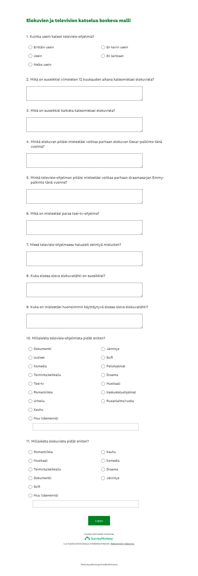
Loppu (99, 521)
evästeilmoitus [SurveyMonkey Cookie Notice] (110, 564)
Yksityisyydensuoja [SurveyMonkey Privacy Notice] (90, 564)
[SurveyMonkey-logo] (99, 538)
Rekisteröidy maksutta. (122, 543)
